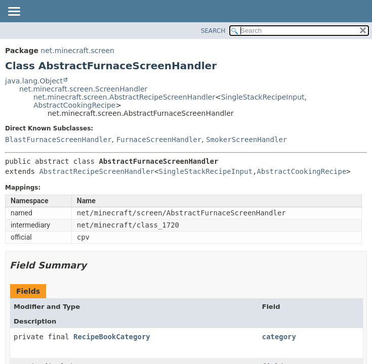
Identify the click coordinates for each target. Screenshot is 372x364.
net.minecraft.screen (77, 51)
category (279, 337)
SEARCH (213, 30)
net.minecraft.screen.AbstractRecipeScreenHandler (124, 97)
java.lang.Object (34, 81)
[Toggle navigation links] (13, 12)
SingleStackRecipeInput (263, 97)
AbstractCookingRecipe (74, 105)
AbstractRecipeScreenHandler (96, 171)
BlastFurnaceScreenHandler (58, 139)
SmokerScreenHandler (246, 139)
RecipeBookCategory (111, 337)
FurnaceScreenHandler (159, 139)
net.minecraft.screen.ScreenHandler (83, 89)
